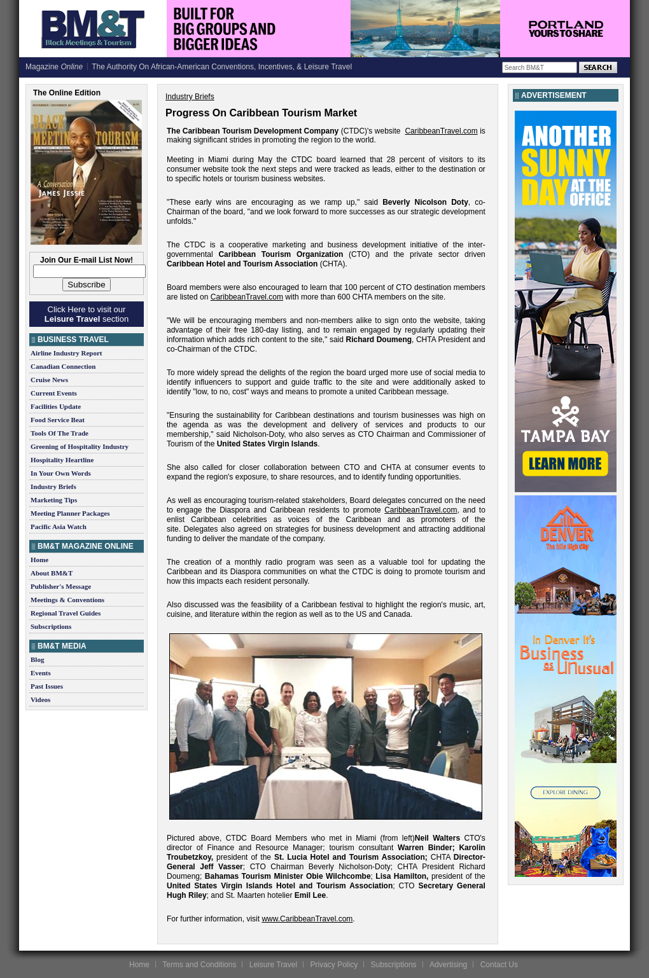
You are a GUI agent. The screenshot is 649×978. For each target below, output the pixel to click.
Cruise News (49, 379)
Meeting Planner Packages (70, 513)
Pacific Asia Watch (59, 526)
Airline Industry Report (66, 353)
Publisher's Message (61, 586)
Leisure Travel (273, 964)
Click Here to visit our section (87, 314)
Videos (40, 699)
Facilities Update (56, 406)
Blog (37, 659)
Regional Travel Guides (66, 613)
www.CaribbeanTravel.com (307, 918)
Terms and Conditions (199, 964)
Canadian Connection (63, 366)
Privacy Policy (334, 964)
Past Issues (47, 686)
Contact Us (499, 964)
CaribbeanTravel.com (441, 131)
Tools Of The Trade (59, 433)
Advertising (448, 964)
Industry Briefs (53, 486)
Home (39, 559)
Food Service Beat (58, 420)
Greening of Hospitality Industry (80, 446)
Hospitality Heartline (62, 460)
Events (41, 673)
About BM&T (52, 573)
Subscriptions (51, 626)
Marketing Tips (54, 500)
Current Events (54, 393)
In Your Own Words (61, 473)
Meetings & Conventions (67, 599)
